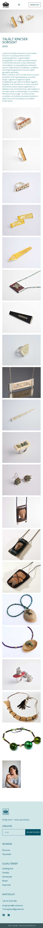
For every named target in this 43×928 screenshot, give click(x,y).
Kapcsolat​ (6, 885)
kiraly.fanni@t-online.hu (12, 905)
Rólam (5, 881)
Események (7, 876)
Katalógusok (7, 868)
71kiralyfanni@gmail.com (13, 909)
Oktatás (5, 872)
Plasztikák (6, 854)
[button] (19, 5)
